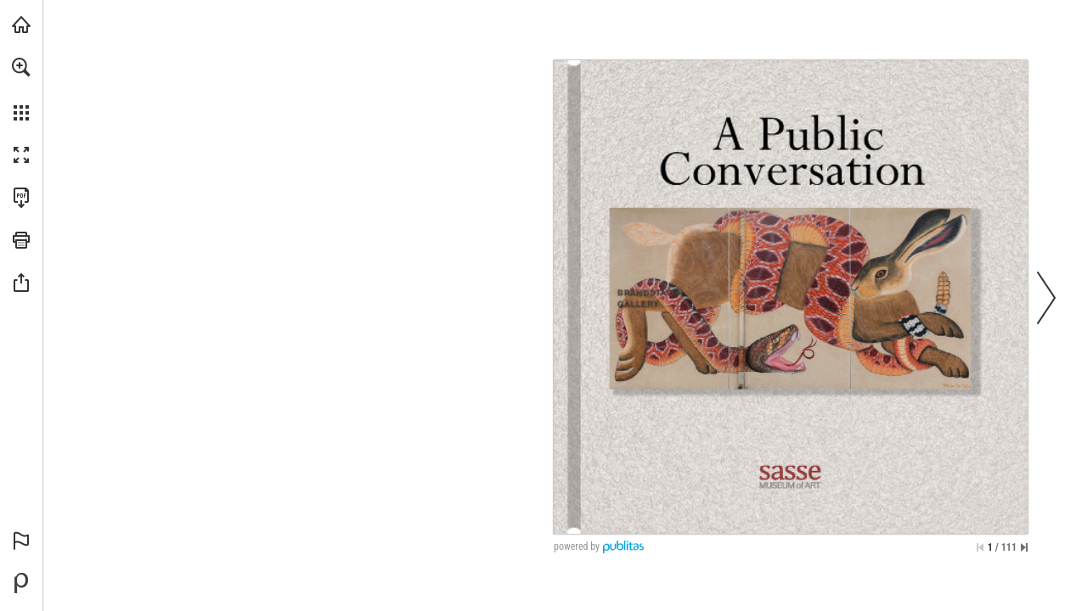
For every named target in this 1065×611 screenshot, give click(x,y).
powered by (577, 546)
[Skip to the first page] (980, 547)
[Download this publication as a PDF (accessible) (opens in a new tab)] (21, 198)
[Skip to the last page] (1024, 547)
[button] (21, 67)
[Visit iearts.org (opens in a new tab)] (21, 24)
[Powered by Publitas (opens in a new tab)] (21, 583)
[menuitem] (21, 89)
